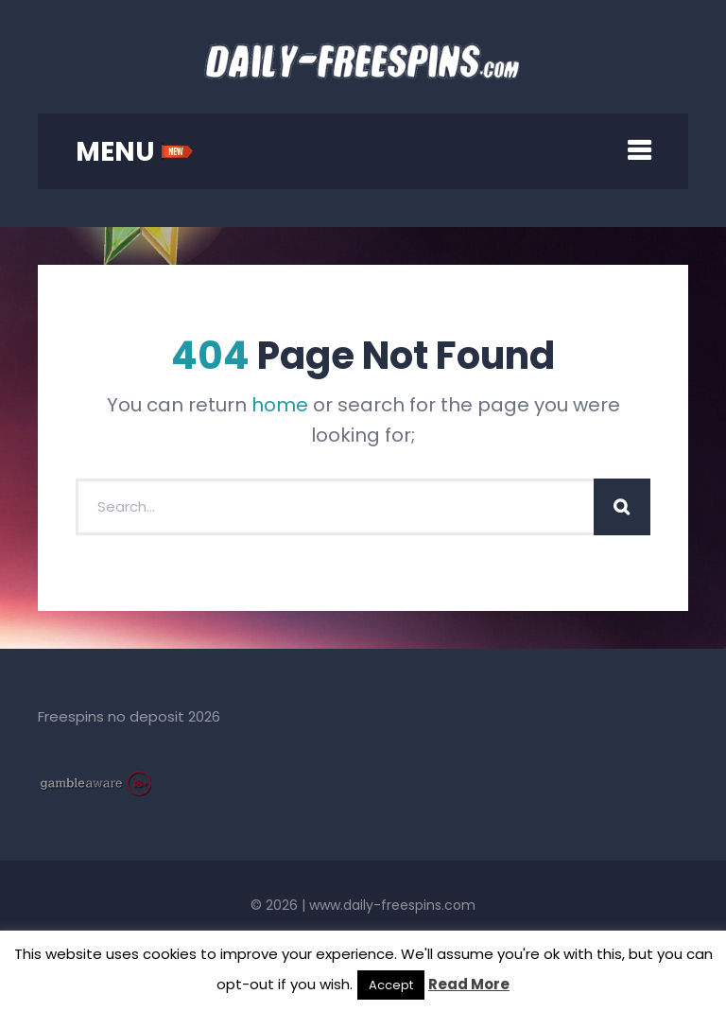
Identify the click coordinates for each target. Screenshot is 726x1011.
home (279, 405)
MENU (135, 151)
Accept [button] (391, 985)
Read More (469, 984)
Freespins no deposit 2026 (129, 716)
